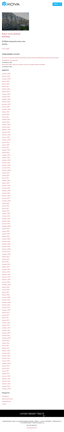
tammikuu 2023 (6, 165)
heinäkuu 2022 (6, 180)
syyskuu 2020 (5, 231)
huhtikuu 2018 (6, 300)
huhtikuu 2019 (6, 272)
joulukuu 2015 (6, 361)
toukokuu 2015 (6, 376)
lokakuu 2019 (5, 257)
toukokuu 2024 (6, 124)
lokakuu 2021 (5, 203)
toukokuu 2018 (6, 297)
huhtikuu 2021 (6, 216)
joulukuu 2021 (6, 198)
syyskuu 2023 (5, 145)
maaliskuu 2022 (6, 190)
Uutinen (4, 404)
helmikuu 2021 (6, 221)
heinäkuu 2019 (6, 264)
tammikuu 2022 (6, 196)
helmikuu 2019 (6, 277)
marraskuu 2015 (6, 363)
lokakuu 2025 (5, 81)
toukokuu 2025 (6, 94)
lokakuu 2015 (5, 366)
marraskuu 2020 (6, 226)
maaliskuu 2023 (6, 160)
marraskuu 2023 (6, 140)
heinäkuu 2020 (6, 234)
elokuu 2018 (5, 292)
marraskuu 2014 (6, 389)
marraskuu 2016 (6, 338)
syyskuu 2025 (5, 84)
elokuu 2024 (5, 117)
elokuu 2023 (5, 147)
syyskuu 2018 (5, 290)
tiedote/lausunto (6, 401)
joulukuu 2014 (6, 386)
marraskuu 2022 (6, 170)
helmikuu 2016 (6, 358)
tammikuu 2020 (6, 249)
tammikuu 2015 (6, 384)
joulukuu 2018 (6, 282)
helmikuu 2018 (6, 305)
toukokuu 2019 (6, 269)
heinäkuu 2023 (6, 150)
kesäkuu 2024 (6, 122)
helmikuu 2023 (6, 163)
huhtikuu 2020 (6, 241)
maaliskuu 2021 (6, 218)
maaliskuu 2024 (6, 129)
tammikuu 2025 (6, 104)
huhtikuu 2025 (6, 96)
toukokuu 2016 (6, 351)
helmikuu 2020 (6, 246)
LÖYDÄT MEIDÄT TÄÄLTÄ (32, 414)
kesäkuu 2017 (6, 320)
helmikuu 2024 (6, 132)
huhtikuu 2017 (6, 325)
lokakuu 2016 (5, 340)
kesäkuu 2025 (6, 91)
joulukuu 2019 (6, 251)
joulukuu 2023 (6, 137)
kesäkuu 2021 (6, 211)
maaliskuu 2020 (6, 244)
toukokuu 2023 (6, 155)
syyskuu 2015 (5, 368)
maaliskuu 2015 (6, 378)
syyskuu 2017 (5, 315)
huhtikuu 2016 (6, 353)
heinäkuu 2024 (6, 119)
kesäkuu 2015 (6, 373)
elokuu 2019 (5, 262)
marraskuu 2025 (6, 79)
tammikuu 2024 (6, 135)
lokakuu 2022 (5, 173)
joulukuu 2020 (6, 223)
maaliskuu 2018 (6, 302)
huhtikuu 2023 (6, 157)
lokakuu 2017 (5, 312)
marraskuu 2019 (6, 254)
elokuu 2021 (5, 208)
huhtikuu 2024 (6, 127)
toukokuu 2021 (6, 213)
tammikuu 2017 (6, 333)
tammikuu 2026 (6, 74)
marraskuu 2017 (6, 310)
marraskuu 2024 (6, 109)
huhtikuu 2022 (6, 188)
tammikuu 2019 (6, 279)
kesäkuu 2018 (6, 295)
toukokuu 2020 (6, 239)
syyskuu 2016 (5, 343)
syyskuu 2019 (5, 259)
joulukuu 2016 (6, 335)
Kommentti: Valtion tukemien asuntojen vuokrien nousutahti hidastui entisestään (23, 64)
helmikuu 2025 (6, 102)
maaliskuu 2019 (6, 274)
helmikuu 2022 (6, 193)
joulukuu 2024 (6, 107)
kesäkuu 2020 (6, 236)
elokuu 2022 (5, 178)
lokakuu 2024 (5, 112)
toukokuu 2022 (6, 185)
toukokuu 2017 (6, 323)
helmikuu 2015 (6, 381)
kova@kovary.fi (32, 428)
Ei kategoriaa (5, 396)
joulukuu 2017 (6, 307)
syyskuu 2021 (5, 206)
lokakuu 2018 (5, 287)
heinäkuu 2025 (6, 89)
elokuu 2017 (5, 317)
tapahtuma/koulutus (7, 399)
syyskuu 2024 (5, 114)
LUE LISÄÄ (5, 49)
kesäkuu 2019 (6, 267)
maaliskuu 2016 (6, 356)
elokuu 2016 (5, 345)
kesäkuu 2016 (6, 348)
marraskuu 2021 (6, 201)
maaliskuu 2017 (6, 328)
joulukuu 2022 (6, 168)
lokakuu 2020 (5, 229)
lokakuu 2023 (5, 142)
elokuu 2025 (5, 86)
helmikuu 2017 (6, 330)
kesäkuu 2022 (6, 183)
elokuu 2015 (5, 371)
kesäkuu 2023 (6, 152)
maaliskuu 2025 (6, 99)
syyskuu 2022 (5, 175)
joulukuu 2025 (6, 76)
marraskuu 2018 (6, 284)
